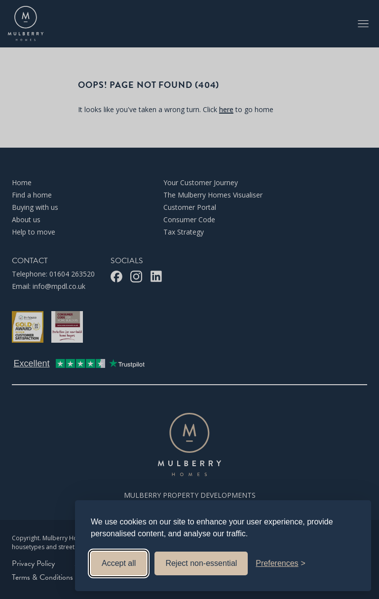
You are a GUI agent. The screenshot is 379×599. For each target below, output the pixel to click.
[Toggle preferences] (280, 563)
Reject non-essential (201, 563)
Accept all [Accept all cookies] (119, 563)
